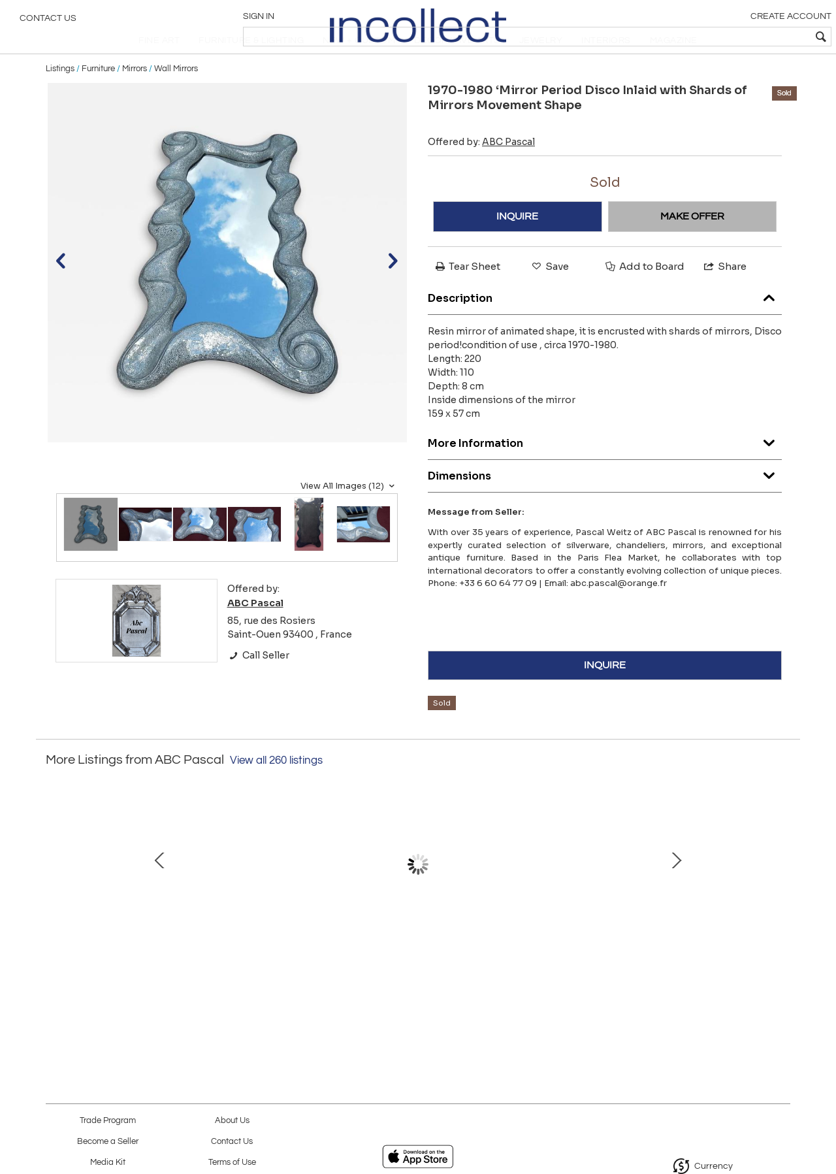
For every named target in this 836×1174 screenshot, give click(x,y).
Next (780, 901)
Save (549, 297)
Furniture (98, 99)
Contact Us (48, 22)
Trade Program (108, 1121)
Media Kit (107, 1162)
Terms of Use (232, 1162)
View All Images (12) (349, 517)
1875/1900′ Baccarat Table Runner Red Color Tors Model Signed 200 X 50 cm (414, 968)
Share (724, 297)
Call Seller (258, 686)
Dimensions (605, 504)
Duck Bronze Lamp (689, 954)
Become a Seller (107, 1141)
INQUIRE (517, 247)
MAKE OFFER (692, 247)
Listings (60, 99)
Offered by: (481, 172)
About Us (232, 1121)
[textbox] (731, 36)
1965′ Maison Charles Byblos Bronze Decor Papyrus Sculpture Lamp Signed (552, 968)
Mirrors (134, 99)
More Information (605, 471)
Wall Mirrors (176, 99)
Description (605, 326)
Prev (55, 901)
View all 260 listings (276, 791)
